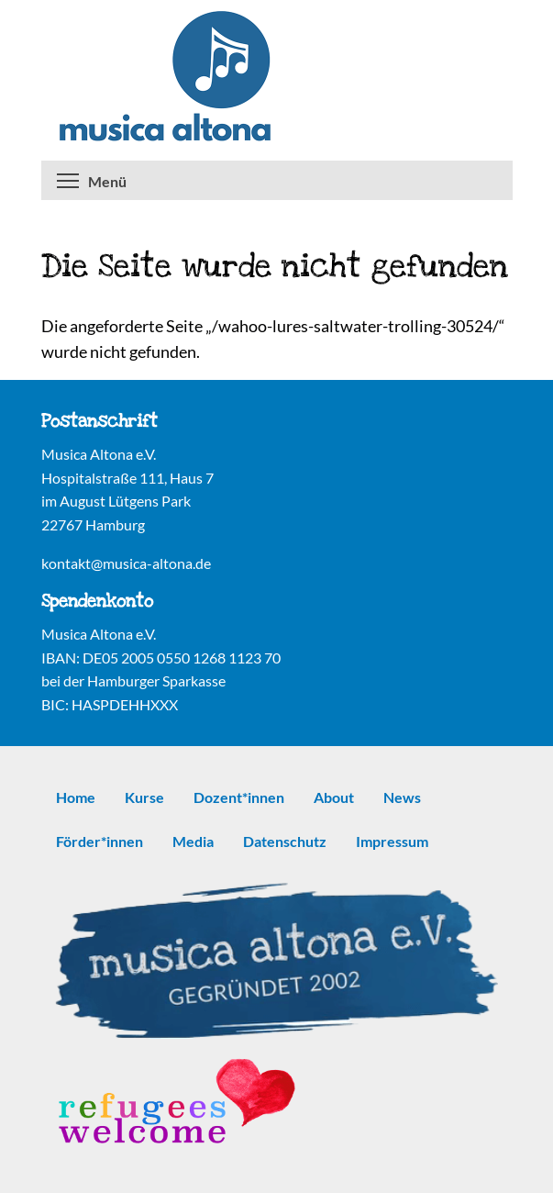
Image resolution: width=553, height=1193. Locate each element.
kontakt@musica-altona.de (126, 563)
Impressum (392, 841)
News (402, 797)
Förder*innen (99, 841)
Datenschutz (284, 841)
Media (193, 841)
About (334, 797)
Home (75, 797)
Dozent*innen (239, 797)
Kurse (144, 797)
